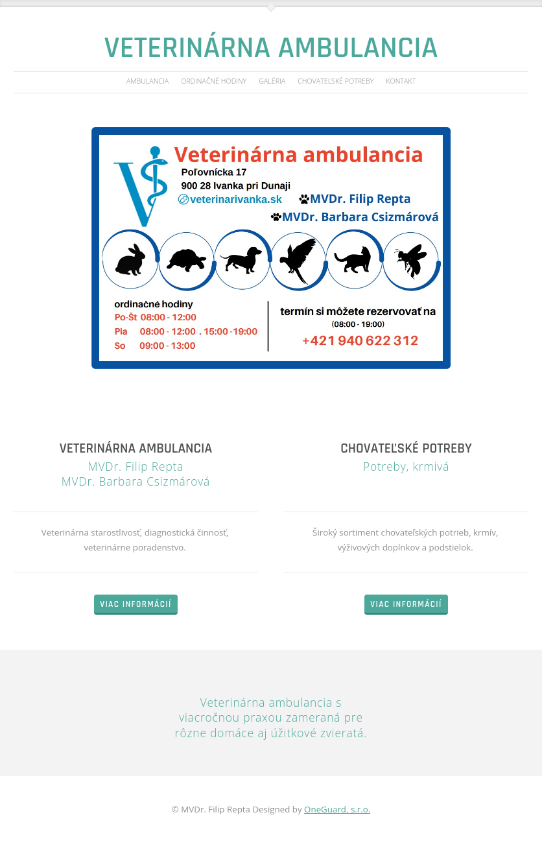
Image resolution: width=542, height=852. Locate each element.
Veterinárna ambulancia (271, 48)
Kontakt (401, 81)
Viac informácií (135, 604)
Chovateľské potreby (335, 81)
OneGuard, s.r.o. (337, 809)
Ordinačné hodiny (213, 81)
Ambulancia (147, 81)
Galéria (272, 81)
